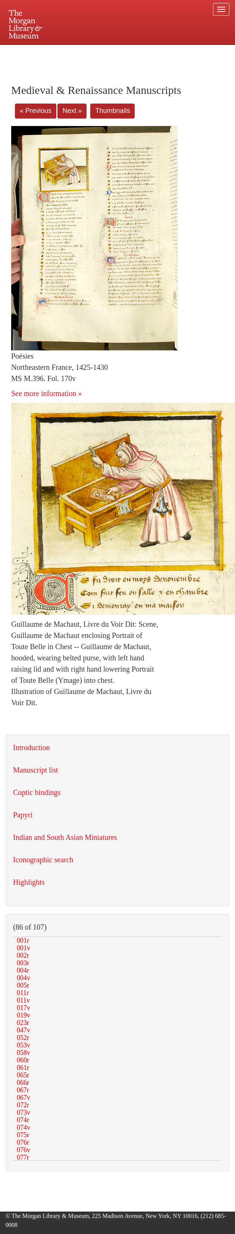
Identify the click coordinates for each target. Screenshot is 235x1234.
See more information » (46, 393)
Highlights (28, 882)
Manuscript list (35, 770)
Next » (72, 110)
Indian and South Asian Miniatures (65, 837)
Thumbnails (112, 110)
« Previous (35, 110)
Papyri (22, 815)
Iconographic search (43, 860)
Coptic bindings (36, 792)
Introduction (31, 747)
